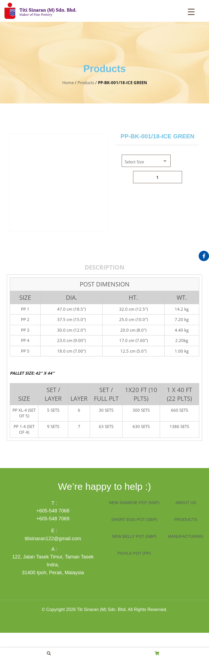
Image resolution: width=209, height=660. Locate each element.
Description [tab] (104, 294)
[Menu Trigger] (191, 11)
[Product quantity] (157, 177)
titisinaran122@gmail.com (53, 566)
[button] (49, 653)
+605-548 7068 (53, 538)
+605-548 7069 (53, 546)
